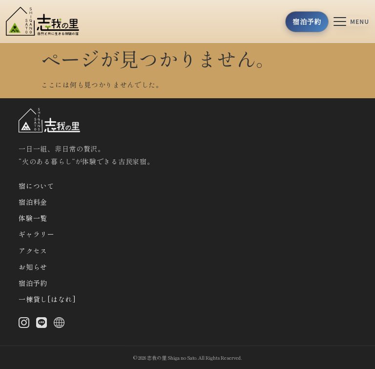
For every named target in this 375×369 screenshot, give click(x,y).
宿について (37, 186)
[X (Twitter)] (59, 324)
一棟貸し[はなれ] (47, 299)
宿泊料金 (33, 202)
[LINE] (41, 324)
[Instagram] (24, 324)
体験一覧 (33, 218)
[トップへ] (45, 21)
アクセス (33, 251)
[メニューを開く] (351, 21)
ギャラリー (37, 234)
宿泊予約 (33, 283)
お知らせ (33, 267)
